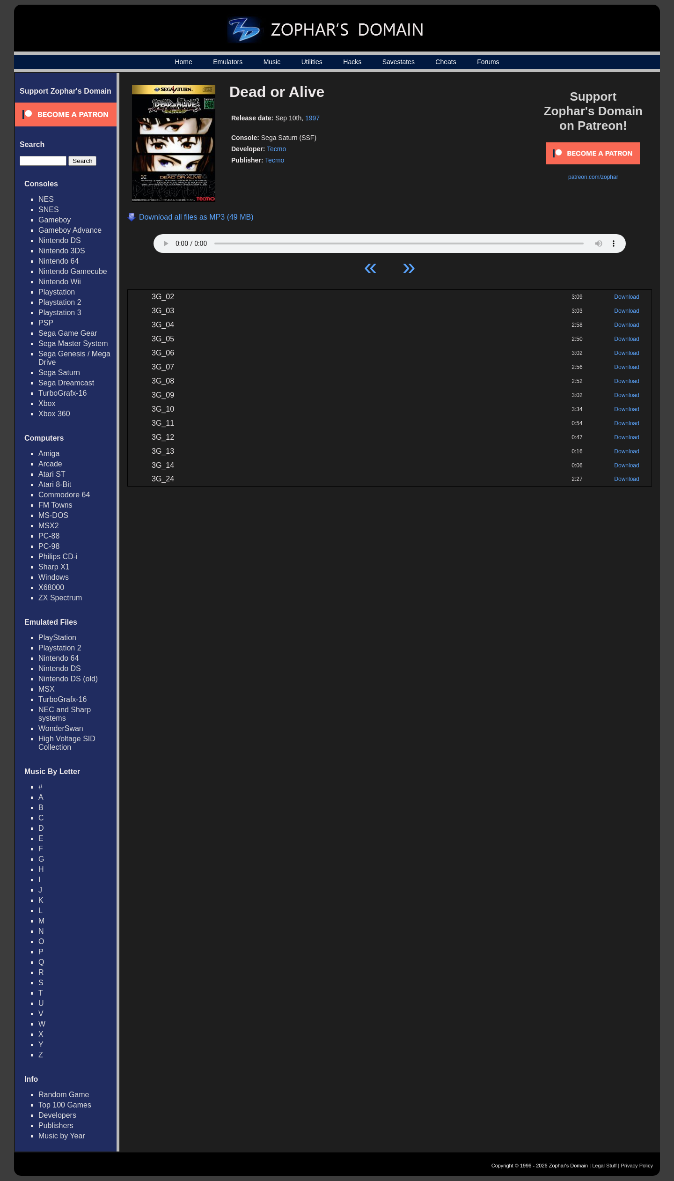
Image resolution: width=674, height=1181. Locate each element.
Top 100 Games (64, 1105)
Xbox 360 (54, 414)
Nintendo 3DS (61, 251)
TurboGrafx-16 (62, 393)
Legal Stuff (604, 1165)
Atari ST (52, 474)
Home (183, 62)
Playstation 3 (59, 313)
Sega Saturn (59, 372)
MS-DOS (53, 515)
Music (272, 62)
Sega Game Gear (67, 333)
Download (626, 297)
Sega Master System (73, 343)
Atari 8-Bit (54, 484)
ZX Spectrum (60, 598)
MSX (46, 689)
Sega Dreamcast (66, 383)
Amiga (48, 454)
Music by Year (61, 1136)
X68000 (51, 587)
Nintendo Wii (59, 282)
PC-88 (48, 536)
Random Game (63, 1095)
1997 (312, 118)
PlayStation (57, 638)
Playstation (56, 292)
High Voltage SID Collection (66, 743)
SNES (48, 210)
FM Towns (55, 505)
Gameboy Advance (70, 230)
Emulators (227, 62)
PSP (45, 323)
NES (46, 199)
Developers (57, 1115)
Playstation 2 (59, 302)
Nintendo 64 (58, 261)
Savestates (398, 62)
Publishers (55, 1125)
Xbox (46, 403)
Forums (488, 62)
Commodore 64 (64, 495)
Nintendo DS (59, 240)
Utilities (311, 62)
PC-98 (48, 546)
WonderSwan (60, 728)
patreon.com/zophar (593, 177)
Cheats (445, 62)
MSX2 (48, 526)
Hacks (352, 62)
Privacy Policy (637, 1165)
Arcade (50, 464)
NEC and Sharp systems (64, 714)
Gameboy (54, 220)
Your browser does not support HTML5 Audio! (390, 241)
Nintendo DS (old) (68, 679)
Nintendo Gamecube (72, 271)
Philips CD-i (58, 557)
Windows (53, 577)
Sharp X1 (54, 567)
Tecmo (276, 149)
